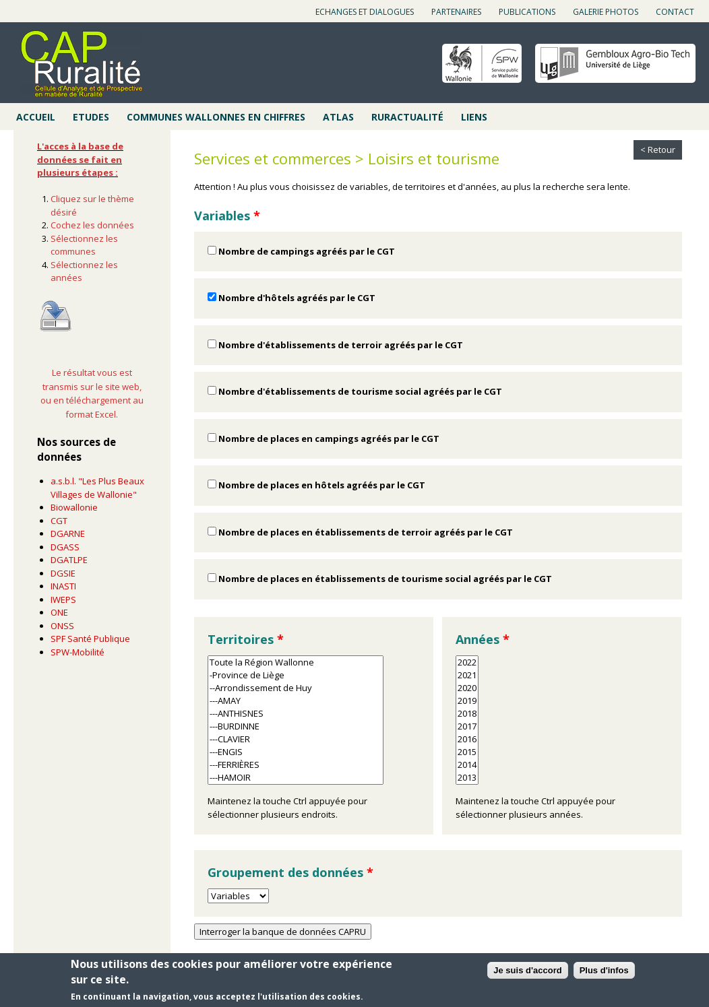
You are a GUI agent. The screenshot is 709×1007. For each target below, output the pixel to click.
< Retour (657, 149)
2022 (467, 662)
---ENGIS (295, 752)
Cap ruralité (81, 64)
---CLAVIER (295, 739)
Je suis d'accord (527, 972)
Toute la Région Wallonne (295, 662)
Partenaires (456, 12)
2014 (467, 764)
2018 (467, 713)
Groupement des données (290, 872)
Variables (227, 215)
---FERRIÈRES (295, 764)
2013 (467, 777)
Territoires (246, 639)
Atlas (338, 116)
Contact (675, 12)
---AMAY (295, 700)
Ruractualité (407, 116)
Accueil (35, 116)
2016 (467, 739)
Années (483, 639)
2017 (467, 726)
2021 (467, 675)
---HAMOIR (295, 777)
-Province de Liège (295, 675)
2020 (467, 688)
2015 (467, 752)
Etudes (91, 116)
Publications (527, 12)
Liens (474, 116)
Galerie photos (605, 12)
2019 (467, 700)
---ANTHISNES (295, 713)
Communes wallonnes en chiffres (216, 116)
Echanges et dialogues (364, 12)
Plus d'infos (604, 972)
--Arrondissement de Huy (295, 688)
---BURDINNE (295, 726)
